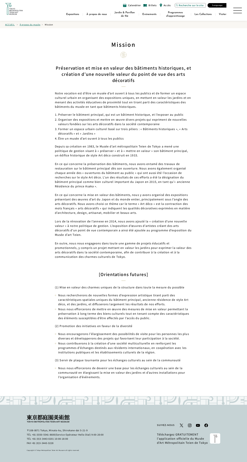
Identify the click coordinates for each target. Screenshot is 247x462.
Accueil (10, 24)
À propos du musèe (30, 24)
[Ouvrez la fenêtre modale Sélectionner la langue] (217, 5)
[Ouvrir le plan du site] (237, 10)
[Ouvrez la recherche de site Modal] (189, 5)
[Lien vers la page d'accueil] (14, 9)
